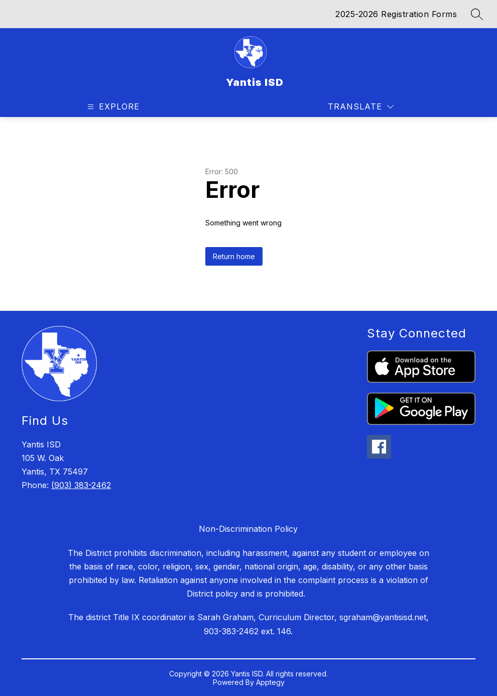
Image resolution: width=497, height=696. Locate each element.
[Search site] (477, 14)
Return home (234, 256)
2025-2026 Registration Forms (396, 14)
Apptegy (270, 682)
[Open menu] (112, 106)
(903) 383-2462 (81, 485)
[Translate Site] (360, 106)
